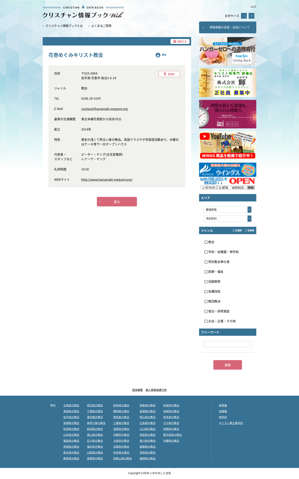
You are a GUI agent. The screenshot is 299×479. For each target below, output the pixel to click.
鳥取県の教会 (148, 405)
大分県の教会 (171, 423)
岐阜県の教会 (121, 405)
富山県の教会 (95, 435)
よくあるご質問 (101, 26)
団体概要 (137, 390)
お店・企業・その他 (220, 321)
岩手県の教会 (71, 417)
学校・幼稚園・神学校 (221, 251)
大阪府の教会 (121, 440)
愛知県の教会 (121, 417)
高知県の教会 (148, 452)
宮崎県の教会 (171, 429)
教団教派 (212, 301)
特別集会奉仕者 (217, 261)
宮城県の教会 (71, 423)
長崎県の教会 (171, 411)
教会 (164, 54)
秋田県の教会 (71, 429)
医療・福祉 (213, 271)
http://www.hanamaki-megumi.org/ (107, 179)
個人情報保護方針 (156, 390)
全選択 (237, 230)
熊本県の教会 (171, 417)
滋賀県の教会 (121, 429)
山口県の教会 (148, 429)
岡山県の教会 (148, 417)
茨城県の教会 (71, 446)
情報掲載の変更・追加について (230, 27)
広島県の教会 (148, 423)
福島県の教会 (71, 440)
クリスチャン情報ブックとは (64, 26)
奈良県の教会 (121, 452)
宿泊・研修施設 (217, 311)
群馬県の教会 (71, 458)
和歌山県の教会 (122, 458)
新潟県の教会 (95, 429)
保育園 (223, 405)
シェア (253, 6)
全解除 (249, 230)
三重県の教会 (121, 423)
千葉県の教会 (95, 411)
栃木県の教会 (71, 452)
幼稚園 (223, 411)
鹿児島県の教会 (172, 435)
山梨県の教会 (95, 452)
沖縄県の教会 (171, 440)
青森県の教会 (71, 411)
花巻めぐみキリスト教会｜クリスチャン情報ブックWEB (83, 11)
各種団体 (212, 291)
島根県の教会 (148, 411)
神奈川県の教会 (96, 423)
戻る (117, 201)
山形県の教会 (71, 435)
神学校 (223, 417)
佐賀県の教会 (171, 405)
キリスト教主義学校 (231, 423)
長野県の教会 (95, 458)
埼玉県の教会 (95, 405)
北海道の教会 (71, 405)
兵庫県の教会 (121, 446)
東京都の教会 (95, 417)
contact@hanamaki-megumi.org (104, 108)
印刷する (182, 41)
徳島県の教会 (148, 435)
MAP (171, 74)
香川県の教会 (148, 440)
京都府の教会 (121, 435)
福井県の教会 (95, 446)
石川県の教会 (95, 440)
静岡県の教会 (121, 411)
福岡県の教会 (148, 458)
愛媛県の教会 (148, 446)
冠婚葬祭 (212, 281)
